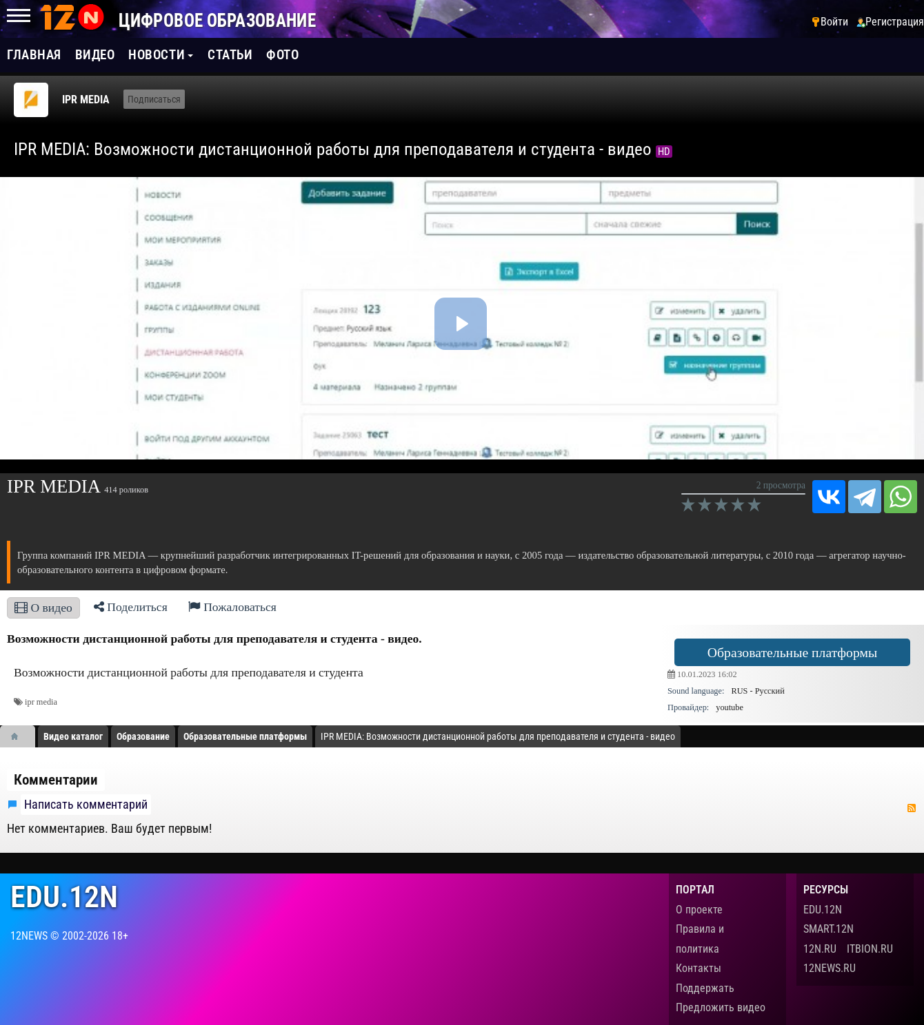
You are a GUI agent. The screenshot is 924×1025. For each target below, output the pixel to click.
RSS (911, 808)
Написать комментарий (86, 804)
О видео (43, 607)
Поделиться (131, 607)
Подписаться (154, 99)
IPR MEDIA (86, 99)
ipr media (41, 702)
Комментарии (56, 780)
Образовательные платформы (792, 652)
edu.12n (64, 897)
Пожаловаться (232, 607)
